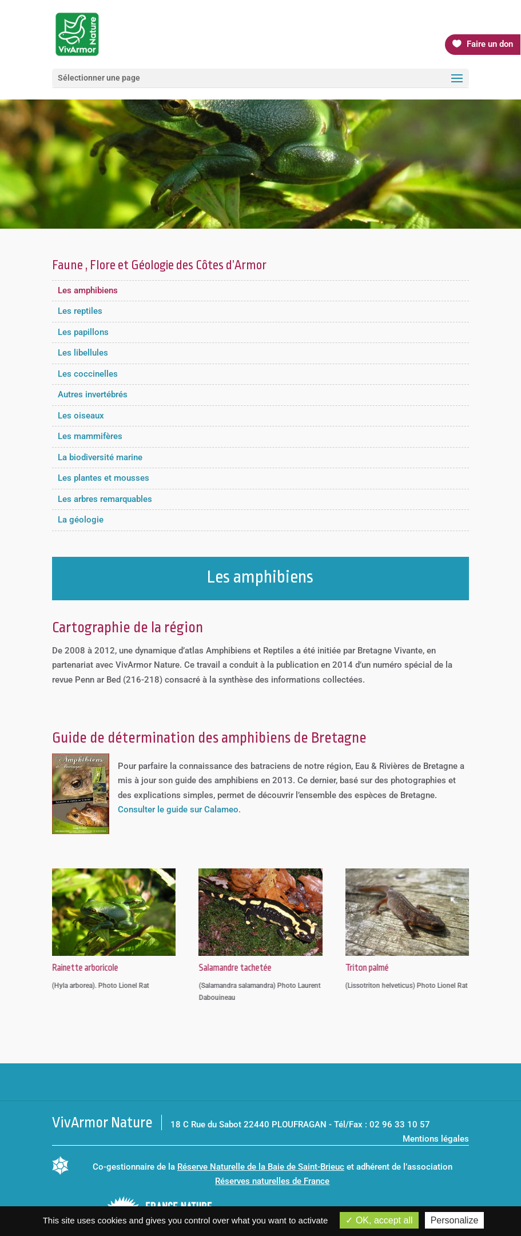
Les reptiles (80, 311)
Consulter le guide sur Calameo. (179, 809)
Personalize (455, 1220)
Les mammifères (90, 436)
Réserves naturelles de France (272, 1181)
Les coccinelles (88, 374)
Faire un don (490, 44)
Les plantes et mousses (103, 478)
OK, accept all (378, 1220)
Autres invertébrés (93, 394)
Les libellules (83, 353)
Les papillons (83, 332)
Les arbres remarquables (105, 499)
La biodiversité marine (100, 457)
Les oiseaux (81, 415)
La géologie (81, 520)
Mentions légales (436, 1139)
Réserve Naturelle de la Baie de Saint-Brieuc (260, 1167)
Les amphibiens (88, 290)
